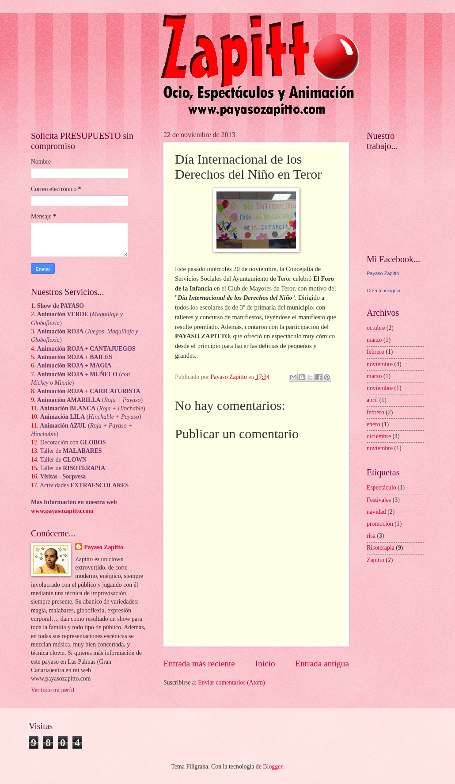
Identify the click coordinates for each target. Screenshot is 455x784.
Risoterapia (380, 547)
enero (373, 424)
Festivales (379, 500)
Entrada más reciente (199, 663)
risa (371, 535)
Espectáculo (381, 487)
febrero (375, 351)
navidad (376, 512)
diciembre (379, 436)
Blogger (272, 766)
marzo (374, 340)
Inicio (265, 663)
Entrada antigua (322, 663)
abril (372, 400)
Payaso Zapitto (103, 547)
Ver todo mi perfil (52, 690)
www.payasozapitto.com (62, 511)
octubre (376, 328)
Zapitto (375, 560)
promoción (380, 523)
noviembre (380, 364)
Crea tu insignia (383, 290)
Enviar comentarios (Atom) (231, 682)
